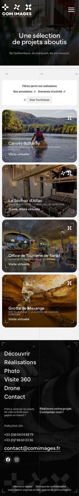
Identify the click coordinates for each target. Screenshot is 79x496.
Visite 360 (17, 379)
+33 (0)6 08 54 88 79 (18, 434)
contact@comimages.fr (32, 447)
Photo (12, 371)
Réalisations (20, 362)
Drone (12, 388)
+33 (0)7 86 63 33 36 (18, 439)
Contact (14, 396)
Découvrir (17, 353)
